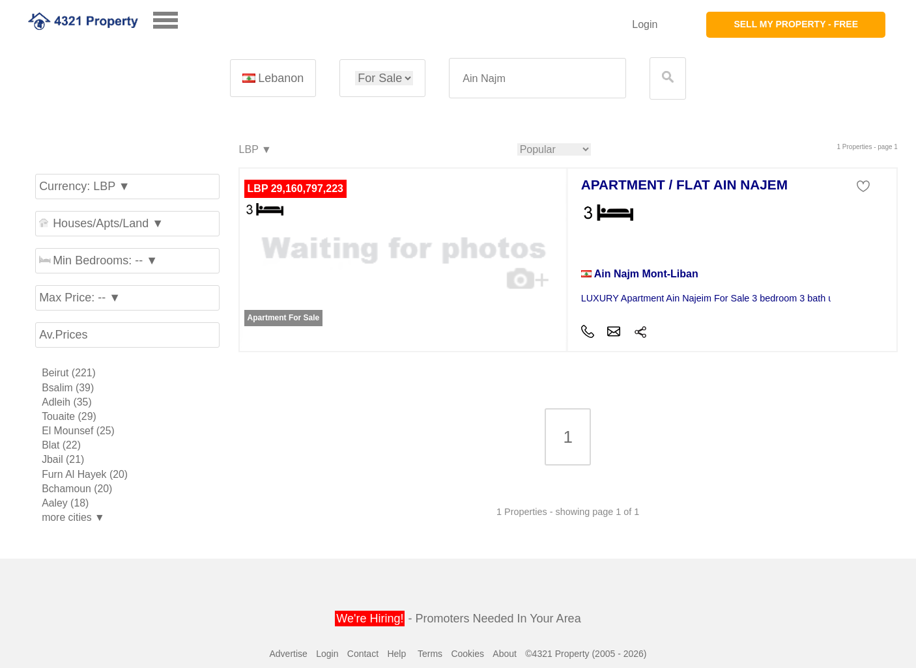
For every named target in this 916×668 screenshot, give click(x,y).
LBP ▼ (254, 150)
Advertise (288, 653)
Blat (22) (61, 445)
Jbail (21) (63, 459)
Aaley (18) (65, 502)
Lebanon (273, 78)
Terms (430, 653)
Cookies (467, 653)
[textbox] (537, 78)
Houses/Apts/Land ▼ (101, 223)
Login (644, 24)
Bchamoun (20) (77, 488)
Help (396, 653)
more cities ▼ (73, 517)
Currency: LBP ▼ (84, 186)
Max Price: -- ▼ (80, 297)
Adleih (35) (67, 402)
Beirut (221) (69, 372)
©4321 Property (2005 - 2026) (585, 653)
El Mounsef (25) (78, 430)
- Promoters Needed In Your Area (457, 618)
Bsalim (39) (68, 387)
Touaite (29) (69, 416)
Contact (363, 653)
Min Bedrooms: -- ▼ (98, 260)
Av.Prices (63, 334)
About (505, 653)
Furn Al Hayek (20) (85, 474)
